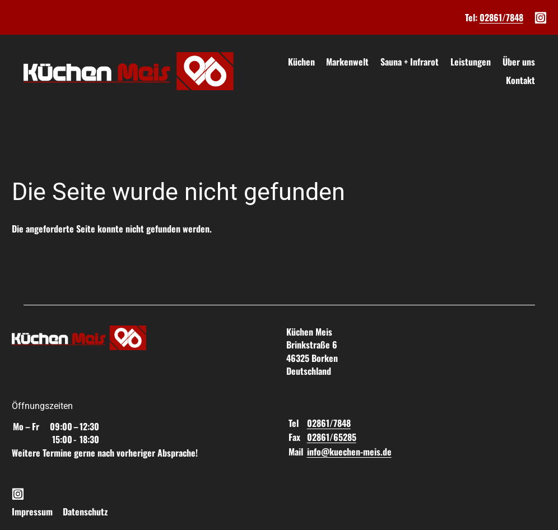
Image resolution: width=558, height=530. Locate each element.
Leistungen (470, 61)
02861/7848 (501, 17)
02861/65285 (331, 437)
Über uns (519, 61)
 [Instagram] (540, 17)
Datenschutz (85, 511)
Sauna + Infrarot (409, 61)
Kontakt (520, 80)
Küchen (301, 61)
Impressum (32, 511)
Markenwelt (347, 61)
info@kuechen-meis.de (349, 451)
